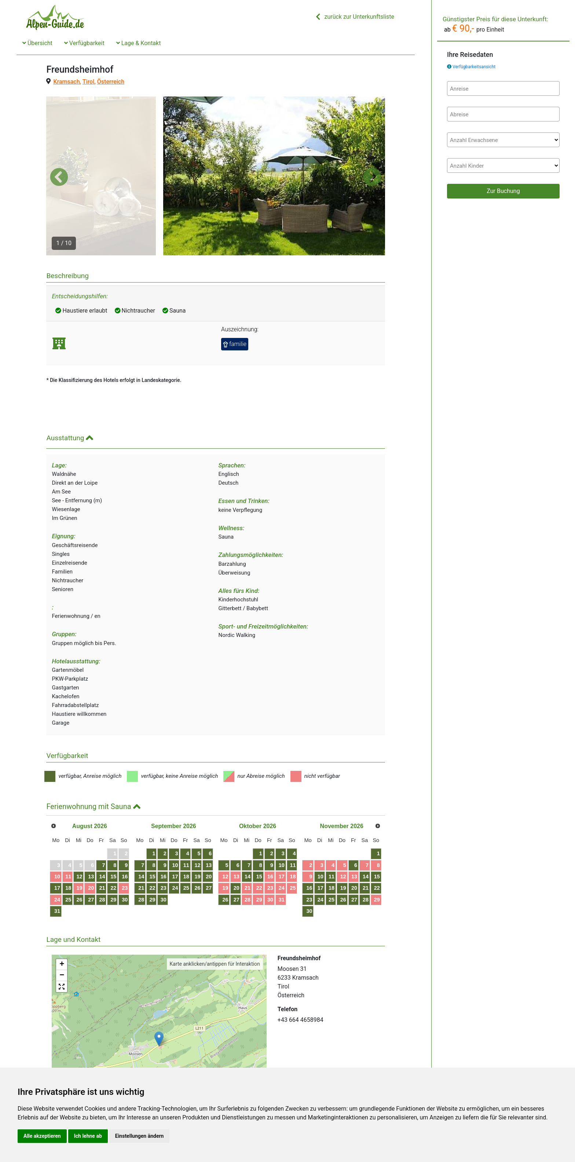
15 (113, 834)
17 (57, 845)
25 (68, 857)
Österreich (110, 81)
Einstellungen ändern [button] (139, 1136)
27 (91, 857)
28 (102, 857)
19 (80, 845)
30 (125, 857)
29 (113, 857)
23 (125, 845)
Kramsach (66, 81)
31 (57, 868)
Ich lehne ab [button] (88, 1136)
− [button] (61, 933)
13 (91, 834)
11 (68, 834)
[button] (59, 155)
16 (125, 834)
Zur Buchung (503, 190)
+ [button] (61, 922)
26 (80, 857)
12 (80, 834)
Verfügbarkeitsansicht (474, 66)
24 (57, 857)
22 (113, 845)
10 (57, 834)
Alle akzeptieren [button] (42, 1136)
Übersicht (37, 43)
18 (68, 845)
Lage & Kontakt (138, 43)
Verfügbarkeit (84, 43)
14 (102, 834)
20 (91, 845)
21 (102, 845)
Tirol (88, 81)
